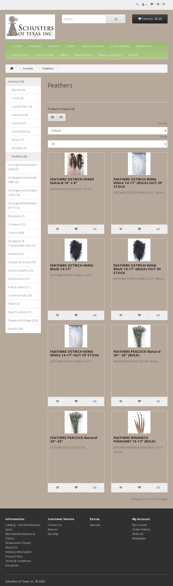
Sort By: (163, 123)
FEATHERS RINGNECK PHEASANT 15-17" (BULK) (135, 439)
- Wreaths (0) (17, 148)
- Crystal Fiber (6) (20, 106)
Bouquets (35, 46)
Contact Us (55, 525)
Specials (95, 525)
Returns (52, 529)
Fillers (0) (14, 304)
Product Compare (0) (61, 109)
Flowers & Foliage (110, 55)
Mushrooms (144, 46)
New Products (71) (20, 312)
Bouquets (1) (16, 216)
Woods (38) (15, 329)
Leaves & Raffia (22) (20, 270)
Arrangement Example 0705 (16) (22, 193)
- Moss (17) (16, 140)
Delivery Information (18, 552)
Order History (141, 529)
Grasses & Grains (93, 46)
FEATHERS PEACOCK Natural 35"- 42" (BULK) (137, 353)
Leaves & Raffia (120, 46)
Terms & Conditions (18, 561)
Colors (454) (16, 233)
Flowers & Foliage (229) (23, 320)
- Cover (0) (15, 98)
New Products (83, 55)
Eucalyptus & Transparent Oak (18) (21, 243)
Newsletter (139, 538)
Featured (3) (16, 254)
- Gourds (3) (16, 123)
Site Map (53, 534)
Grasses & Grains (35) (22, 262)
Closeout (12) (16, 224)
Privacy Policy (14, 556)
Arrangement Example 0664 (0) (22, 167)
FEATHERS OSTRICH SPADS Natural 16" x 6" (72, 181)
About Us (11, 547)
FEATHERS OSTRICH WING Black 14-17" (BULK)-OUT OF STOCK (137, 269)
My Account (139, 525)
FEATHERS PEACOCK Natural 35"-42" (73, 439)
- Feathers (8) (17, 156)
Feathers (48, 68)
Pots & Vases (20, 55)
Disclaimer (12, 565)
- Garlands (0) (17, 115)
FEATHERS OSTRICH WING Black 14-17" (71, 267)
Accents (17, 46)
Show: (164, 137)
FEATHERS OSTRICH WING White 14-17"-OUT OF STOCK (74, 353)
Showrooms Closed (17, 543)
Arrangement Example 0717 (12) (22, 205)
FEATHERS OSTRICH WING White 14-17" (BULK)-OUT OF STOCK (138, 183)
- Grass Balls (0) (19, 131)
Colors (70, 46)
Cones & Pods (45, 55)
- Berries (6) (16, 90)
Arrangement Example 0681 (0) (22, 180)
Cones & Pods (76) (20, 295)
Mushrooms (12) (18, 279)
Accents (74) (16, 81)
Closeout (54, 46)
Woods (133, 55)
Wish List (137, 534)
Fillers (64, 55)
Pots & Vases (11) (19, 287)
